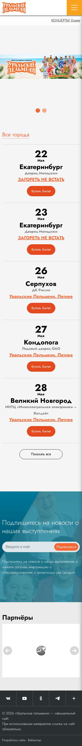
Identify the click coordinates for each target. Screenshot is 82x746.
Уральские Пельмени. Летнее (41, 296)
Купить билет (41, 191)
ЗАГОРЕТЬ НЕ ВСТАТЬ (41, 179)
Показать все (41, 454)
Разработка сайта (13, 740)
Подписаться (66, 546)
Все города (15, 134)
